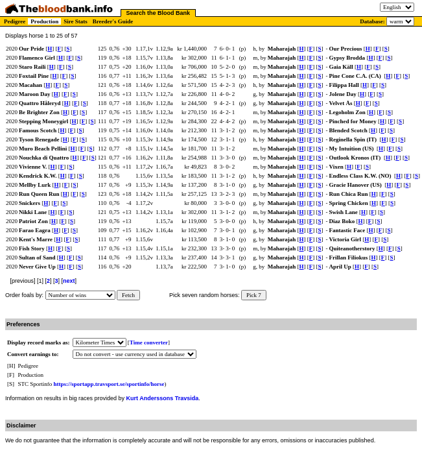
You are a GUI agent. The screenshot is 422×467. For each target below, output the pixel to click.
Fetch (128, 295)
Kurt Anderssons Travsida (162, 398)
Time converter (149, 342)
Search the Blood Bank (158, 13)
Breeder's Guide (113, 21)
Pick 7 (253, 295)
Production (44, 21)
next (69, 281)
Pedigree (14, 21)
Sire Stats (76, 21)
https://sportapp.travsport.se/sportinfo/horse (109, 384)
